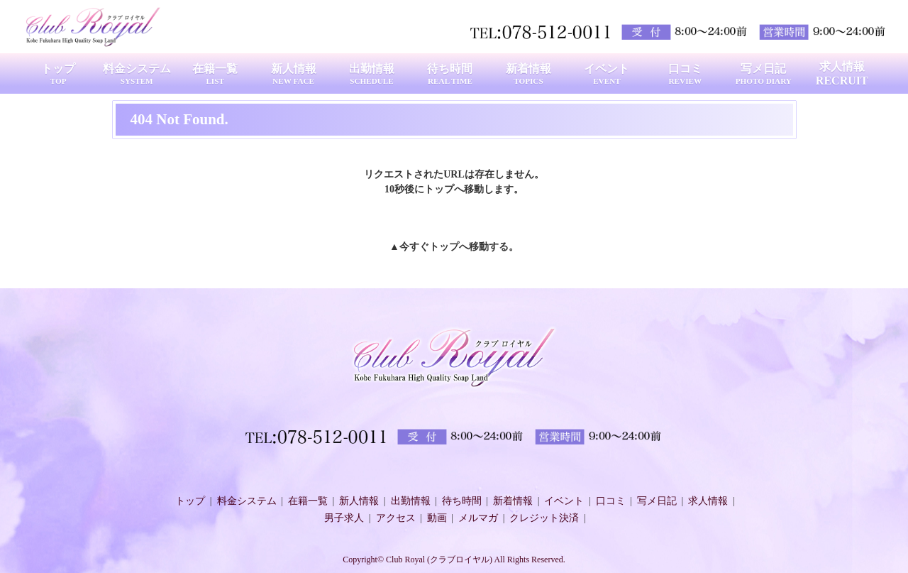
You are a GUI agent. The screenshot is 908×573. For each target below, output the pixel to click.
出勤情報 (411, 501)
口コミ (611, 501)
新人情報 (359, 501)
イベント (564, 501)
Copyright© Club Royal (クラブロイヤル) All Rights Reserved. (454, 559)
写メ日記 (657, 501)
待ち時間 (462, 501)
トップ (444, 246)
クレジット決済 (544, 518)
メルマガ (478, 518)
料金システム (247, 501)
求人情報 (708, 501)
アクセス (396, 518)
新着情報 (513, 501)
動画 (437, 518)
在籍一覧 (308, 501)
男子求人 (344, 518)
